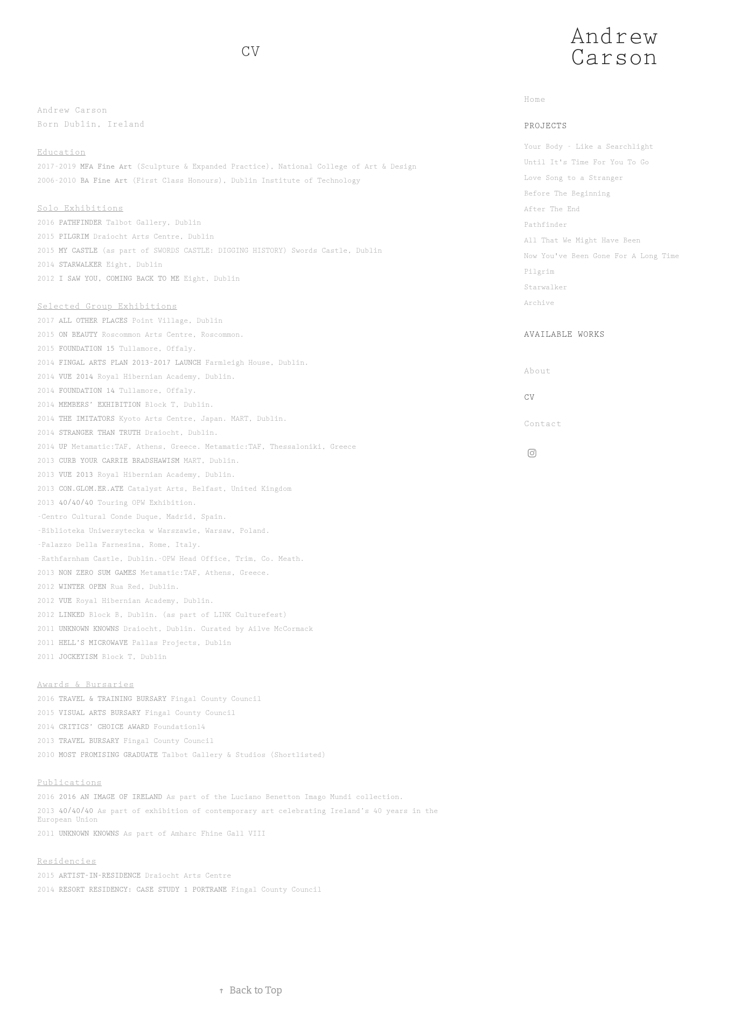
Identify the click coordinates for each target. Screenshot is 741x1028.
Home (535, 100)
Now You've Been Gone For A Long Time (601, 256)
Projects (545, 126)
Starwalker (545, 287)
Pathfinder (545, 224)
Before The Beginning (567, 193)
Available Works (564, 334)
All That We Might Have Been (582, 240)
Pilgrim (539, 271)
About (537, 371)
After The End (552, 209)
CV (529, 397)
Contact (543, 424)
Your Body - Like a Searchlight (588, 146)
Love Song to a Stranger (573, 177)
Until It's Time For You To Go (586, 162)
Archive (539, 302)
